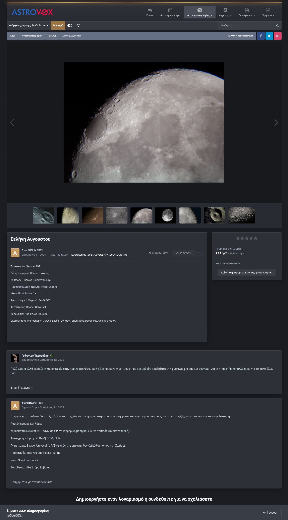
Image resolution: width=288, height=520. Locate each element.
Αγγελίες (224, 15)
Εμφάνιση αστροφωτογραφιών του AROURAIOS (99, 254)
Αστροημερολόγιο (170, 15)
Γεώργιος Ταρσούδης (35, 355)
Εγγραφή (58, 25)
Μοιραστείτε (158, 252)
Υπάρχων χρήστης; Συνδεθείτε (29, 25)
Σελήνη (222, 253)
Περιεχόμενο (246, 15)
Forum (150, 15)
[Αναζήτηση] (237, 25)
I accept (270, 512)
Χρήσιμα (267, 15)
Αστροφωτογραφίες (198, 15)
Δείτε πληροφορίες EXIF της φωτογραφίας (246, 272)
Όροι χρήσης (14, 514)
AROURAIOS (35, 250)
